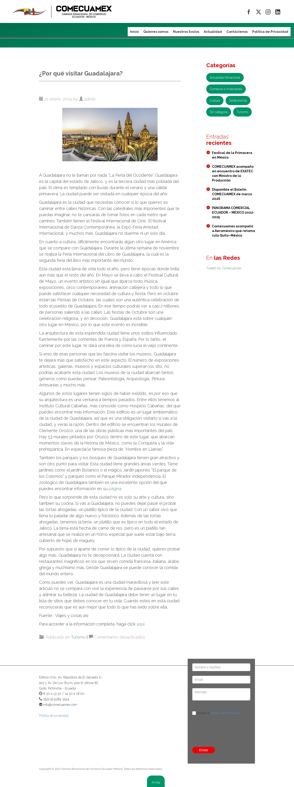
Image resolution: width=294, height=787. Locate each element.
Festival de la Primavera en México (232, 155)
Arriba (156, 782)
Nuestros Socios (186, 31)
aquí (140, 624)
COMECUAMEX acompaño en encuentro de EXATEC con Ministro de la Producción (233, 173)
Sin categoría (219, 112)
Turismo (78, 637)
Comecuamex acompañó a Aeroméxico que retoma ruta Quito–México (233, 230)
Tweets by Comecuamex (223, 268)
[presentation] (221, 721)
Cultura (215, 100)
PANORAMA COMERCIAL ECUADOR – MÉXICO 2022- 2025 (233, 212)
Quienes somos (155, 31)
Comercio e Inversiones (226, 89)
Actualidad (213, 31)
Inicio (134, 31)
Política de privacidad (54, 715)
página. (115, 488)
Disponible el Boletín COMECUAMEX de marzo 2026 (232, 194)
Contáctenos (237, 31)
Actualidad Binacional (225, 77)
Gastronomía (238, 100)
